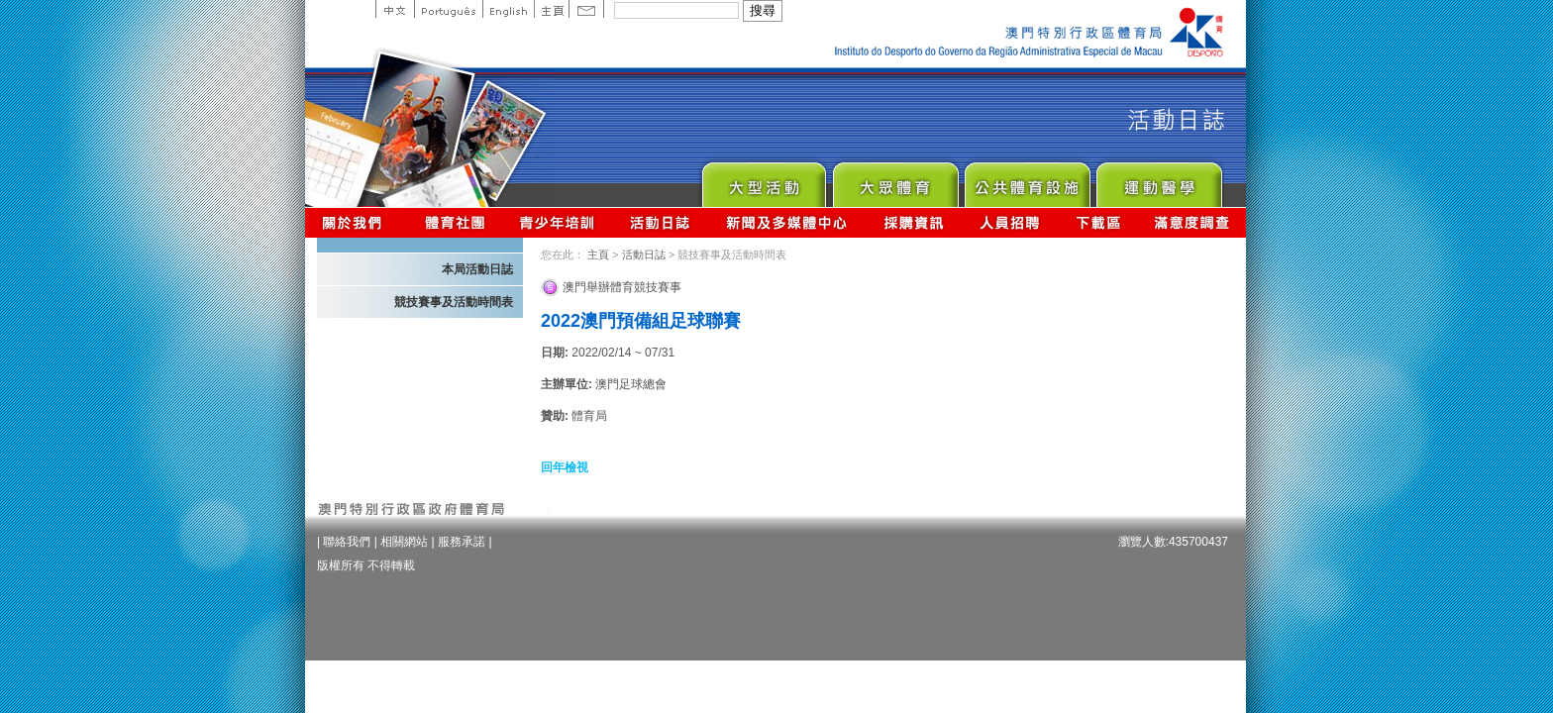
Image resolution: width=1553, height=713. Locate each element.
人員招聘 (1010, 222)
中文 (394, 9)
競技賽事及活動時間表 (453, 302)
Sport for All (895, 180)
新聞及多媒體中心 (787, 222)
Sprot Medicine (1158, 180)
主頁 (551, 9)
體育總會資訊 (454, 222)
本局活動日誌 (477, 269)
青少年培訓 (557, 222)
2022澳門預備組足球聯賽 (641, 321)
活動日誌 (661, 222)
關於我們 (356, 222)
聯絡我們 (346, 542)
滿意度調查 (1192, 222)
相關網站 (404, 542)
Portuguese (448, 9)
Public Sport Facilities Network (1026, 180)
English (508, 9)
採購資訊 (914, 222)
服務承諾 (461, 542)
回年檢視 (564, 467)
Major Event (763, 180)
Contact (586, 9)
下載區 (1098, 222)
